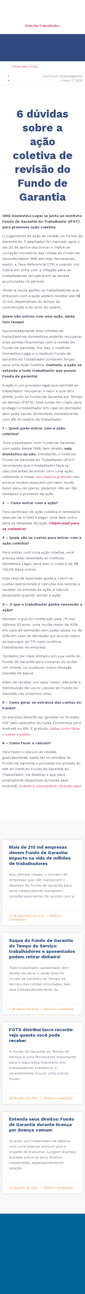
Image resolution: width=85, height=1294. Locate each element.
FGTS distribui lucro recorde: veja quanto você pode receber (41, 1035)
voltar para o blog (24, 66)
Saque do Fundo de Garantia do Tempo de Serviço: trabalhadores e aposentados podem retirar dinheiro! (42, 948)
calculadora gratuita (53, 477)
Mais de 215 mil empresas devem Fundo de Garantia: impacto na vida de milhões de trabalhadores (40, 855)
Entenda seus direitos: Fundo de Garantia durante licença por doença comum (41, 1124)
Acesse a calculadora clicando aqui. (50, 786)
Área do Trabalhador (42, 25)
